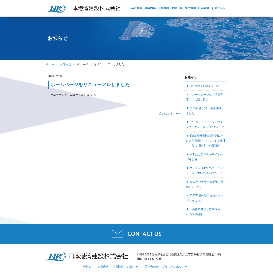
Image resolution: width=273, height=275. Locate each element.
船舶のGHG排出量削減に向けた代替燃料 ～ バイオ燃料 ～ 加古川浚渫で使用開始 (206, 140)
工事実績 (163, 8)
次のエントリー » (170, 113)
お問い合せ (219, 8)
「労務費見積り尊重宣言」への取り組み (204, 212)
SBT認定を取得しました (203, 85)
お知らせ (65, 64)
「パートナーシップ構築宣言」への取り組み (204, 97)
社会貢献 (203, 8)
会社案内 (136, 8)
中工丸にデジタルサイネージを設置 (204, 157)
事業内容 (150, 8)
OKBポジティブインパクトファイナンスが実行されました (205, 124)
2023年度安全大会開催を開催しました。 (205, 184)
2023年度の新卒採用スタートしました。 (205, 198)
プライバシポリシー (174, 266)
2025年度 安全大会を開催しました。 (205, 111)
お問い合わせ (150, 266)
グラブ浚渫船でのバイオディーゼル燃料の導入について (204, 171)
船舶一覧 (176, 8)
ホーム (50, 64)
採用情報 (190, 8)
